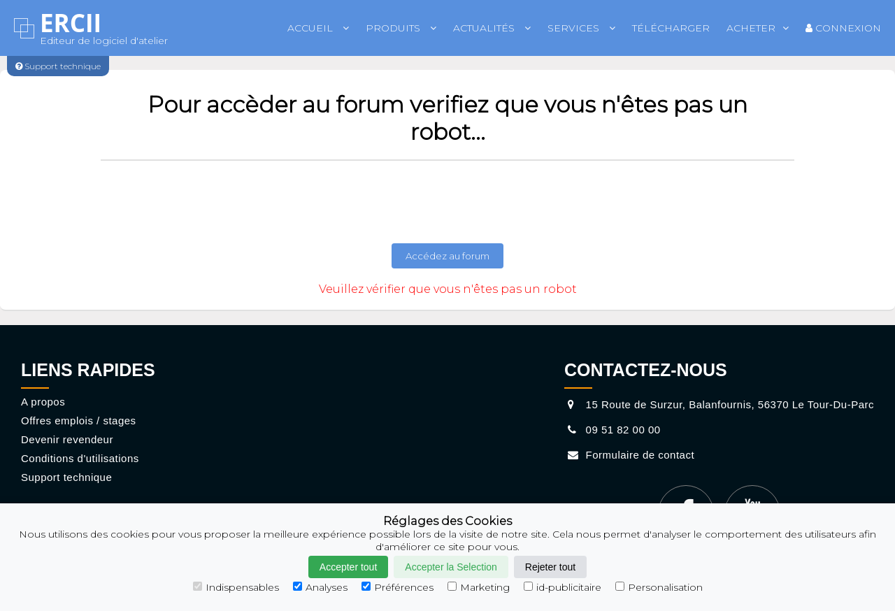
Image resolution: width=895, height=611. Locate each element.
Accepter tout (349, 567)
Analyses (320, 587)
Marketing (479, 587)
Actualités (492, 28)
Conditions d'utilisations (80, 458)
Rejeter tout (550, 567)
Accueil (318, 28)
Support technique (66, 477)
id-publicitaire (562, 587)
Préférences (397, 587)
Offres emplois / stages (78, 420)
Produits (401, 28)
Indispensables (236, 587)
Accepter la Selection (451, 567)
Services (581, 28)
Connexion (843, 28)
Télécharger (671, 28)
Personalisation (659, 587)
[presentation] (447, 202)
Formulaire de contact (629, 455)
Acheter (757, 28)
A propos (43, 402)
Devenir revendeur (67, 439)
